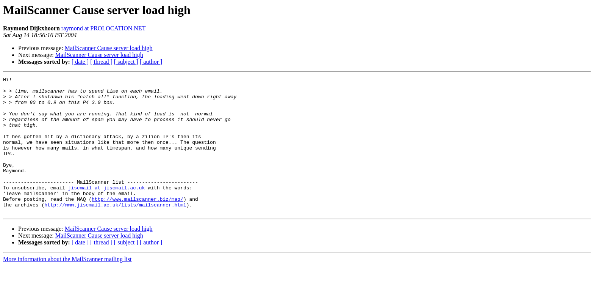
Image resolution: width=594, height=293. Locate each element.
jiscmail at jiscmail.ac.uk (106, 210)
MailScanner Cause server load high (109, 48)
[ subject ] (126, 61)
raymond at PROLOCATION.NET (103, 28)
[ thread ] (101, 61)
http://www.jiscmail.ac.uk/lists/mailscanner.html (115, 230)
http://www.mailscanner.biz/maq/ (137, 224)
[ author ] (151, 61)
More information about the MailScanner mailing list (67, 286)
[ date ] (80, 61)
